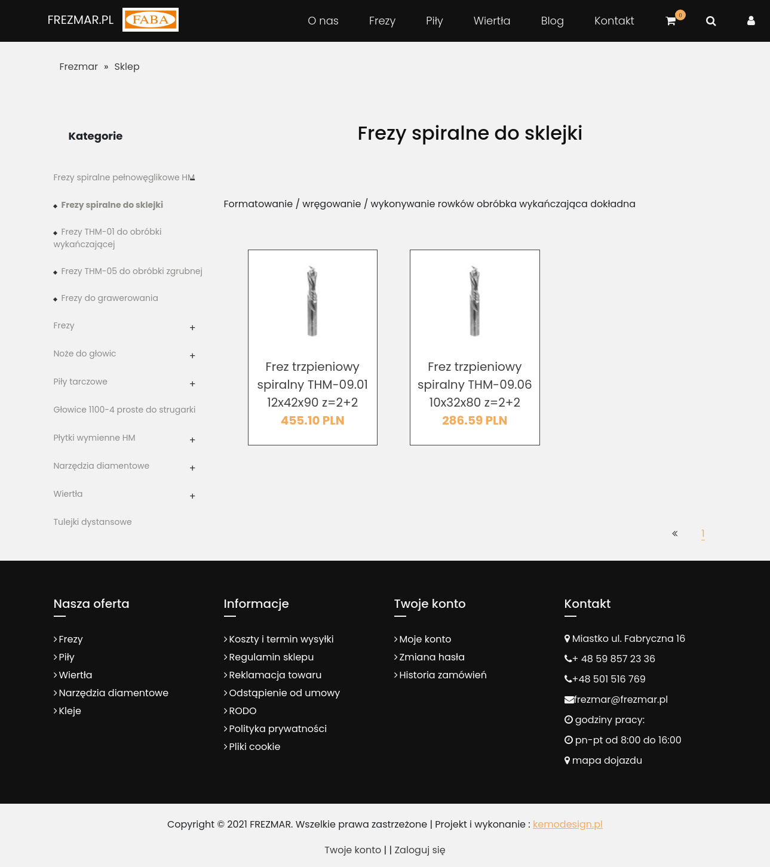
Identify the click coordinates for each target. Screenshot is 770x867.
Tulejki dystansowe (93, 522)
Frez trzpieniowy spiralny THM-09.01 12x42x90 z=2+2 (312, 384)
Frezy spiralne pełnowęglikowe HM (124, 177)
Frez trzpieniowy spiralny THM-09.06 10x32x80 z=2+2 (475, 384)
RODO (243, 711)
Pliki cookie (255, 747)
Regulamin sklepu (271, 657)
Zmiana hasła (432, 657)
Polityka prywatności (278, 729)
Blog (553, 20)
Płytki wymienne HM (95, 438)
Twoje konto (352, 850)
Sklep (126, 66)
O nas (323, 20)
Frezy (382, 20)
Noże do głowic (85, 353)
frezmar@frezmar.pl (621, 699)
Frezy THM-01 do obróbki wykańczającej (108, 238)
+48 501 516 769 (609, 679)
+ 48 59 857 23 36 (614, 659)
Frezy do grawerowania (110, 298)
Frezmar (79, 66)
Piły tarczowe (81, 382)
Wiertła (492, 20)
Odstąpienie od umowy (284, 693)
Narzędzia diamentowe (102, 466)
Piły (434, 20)
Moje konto (426, 639)
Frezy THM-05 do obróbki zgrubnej (132, 271)
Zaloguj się (419, 850)
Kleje (70, 711)
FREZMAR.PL (80, 19)
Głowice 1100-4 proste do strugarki (125, 410)
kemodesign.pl (568, 824)
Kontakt (614, 20)
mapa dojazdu (604, 760)
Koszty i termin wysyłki (281, 639)
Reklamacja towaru (275, 675)
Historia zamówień (443, 675)
